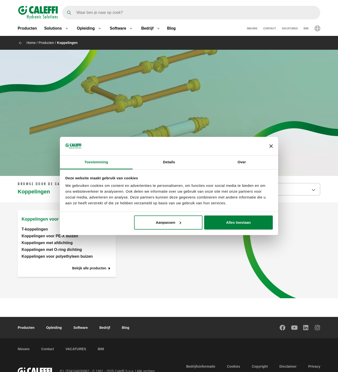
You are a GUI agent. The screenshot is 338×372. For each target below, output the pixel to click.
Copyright (260, 366)
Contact (269, 28)
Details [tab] (169, 162)
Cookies (233, 366)
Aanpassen (168, 222)
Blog (171, 28)
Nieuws (252, 28)
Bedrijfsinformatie (200, 366)
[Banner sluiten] (271, 146)
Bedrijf (104, 328)
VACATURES (290, 28)
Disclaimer (288, 366)
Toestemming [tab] (96, 162)
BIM (306, 28)
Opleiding (54, 328)
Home (30, 43)
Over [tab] (242, 162)
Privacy (314, 366)
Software (80, 328)
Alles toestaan (238, 222)
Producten (27, 28)
